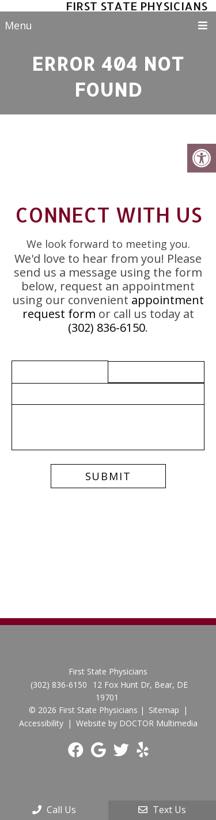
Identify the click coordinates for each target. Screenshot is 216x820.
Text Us (162, 809)
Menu (18, 25)
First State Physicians (136, 6)
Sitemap (164, 709)
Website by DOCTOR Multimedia (137, 723)
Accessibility (41, 723)
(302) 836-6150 (106, 327)
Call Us (54, 809)
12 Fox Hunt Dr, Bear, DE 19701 (140, 691)
